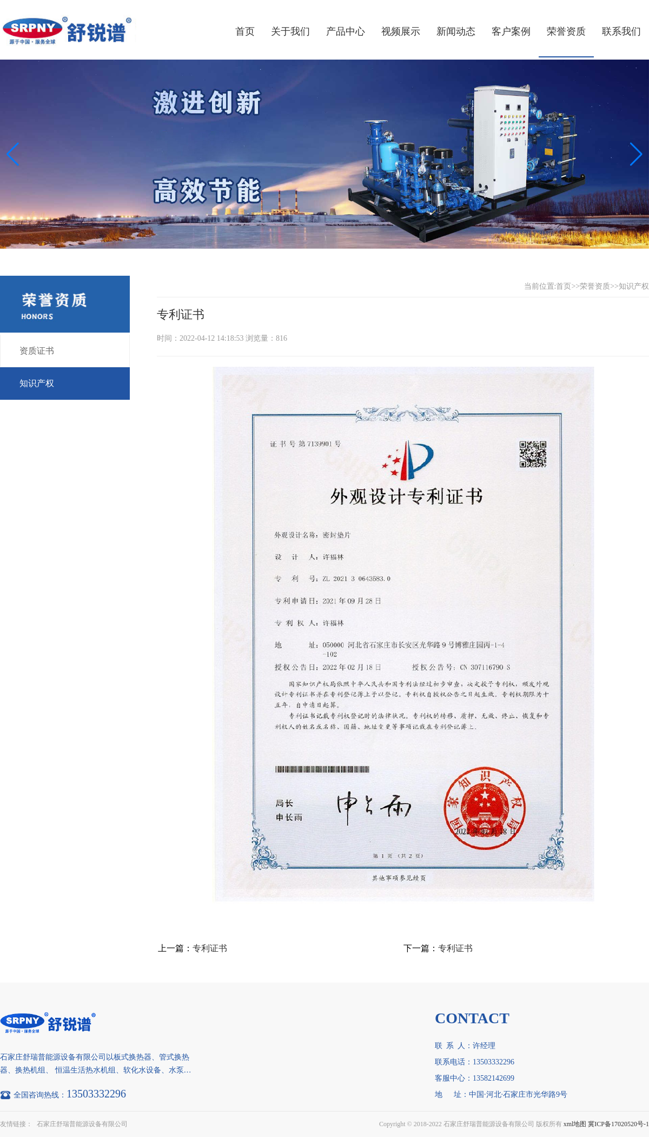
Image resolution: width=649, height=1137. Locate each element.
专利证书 (210, 948)
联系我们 (621, 31)
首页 (245, 31)
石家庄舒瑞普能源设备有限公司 (82, 1124)
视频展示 (400, 31)
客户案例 (511, 31)
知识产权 (36, 383)
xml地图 (575, 1124)
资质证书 (36, 350)
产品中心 (345, 31)
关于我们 (290, 31)
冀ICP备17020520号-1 (618, 1124)
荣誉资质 (566, 31)
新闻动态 (455, 31)
